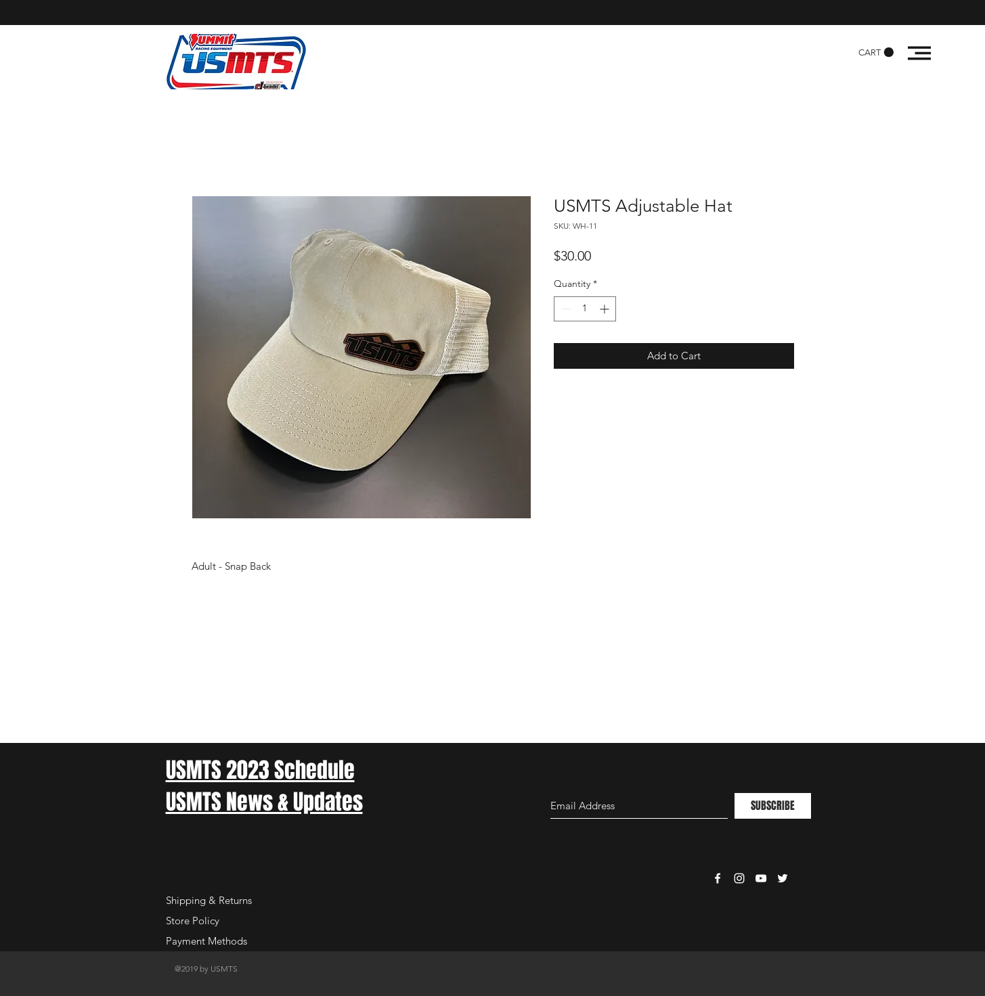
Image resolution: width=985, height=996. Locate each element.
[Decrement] (564, 309)
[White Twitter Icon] (782, 878)
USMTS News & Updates (264, 802)
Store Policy (192, 920)
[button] (876, 52)
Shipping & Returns (209, 900)
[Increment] (605, 309)
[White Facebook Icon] (717, 878)
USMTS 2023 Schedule (260, 770)
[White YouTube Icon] (761, 878)
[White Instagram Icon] (739, 878)
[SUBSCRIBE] (773, 806)
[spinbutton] (585, 309)
